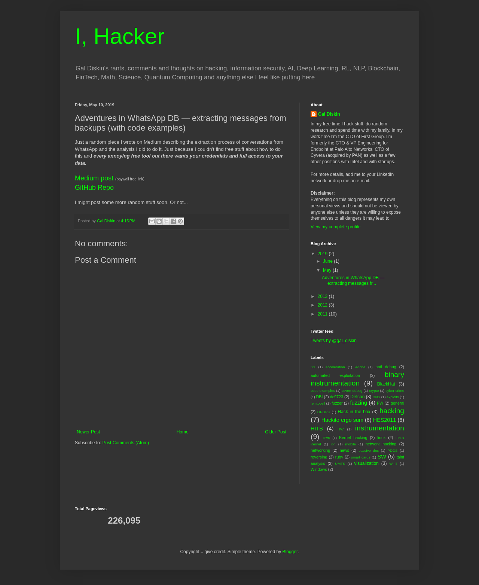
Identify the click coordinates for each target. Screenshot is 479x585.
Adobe (360, 367)
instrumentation (379, 428)
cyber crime (394, 391)
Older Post (275, 432)
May (328, 270)
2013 (323, 296)
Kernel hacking (353, 437)
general (397, 403)
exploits (393, 397)
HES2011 (384, 420)
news (344, 450)
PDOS (392, 450)
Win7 (393, 463)
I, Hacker (120, 36)
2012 (323, 305)
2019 (323, 253)
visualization (366, 463)
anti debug (385, 367)
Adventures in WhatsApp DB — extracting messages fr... (353, 280)
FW (380, 403)
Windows (319, 469)
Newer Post (88, 432)
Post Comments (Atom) (125, 442)
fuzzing (358, 403)
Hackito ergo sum (342, 420)
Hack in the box (354, 411)
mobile (350, 444)
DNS (376, 397)
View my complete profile (335, 226)
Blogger (290, 551)
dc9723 (336, 396)
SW (382, 457)
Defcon (357, 396)
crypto (374, 391)
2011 (323, 314)
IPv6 (326, 438)
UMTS (340, 463)
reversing (319, 457)
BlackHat (386, 384)
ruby (339, 457)
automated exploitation (335, 375)
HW (341, 429)
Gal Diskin (329, 114)
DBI (319, 396)
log (333, 444)
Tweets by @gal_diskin (334, 340)
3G (313, 367)
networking (320, 450)
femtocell (318, 403)
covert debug (352, 391)
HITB (317, 429)
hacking (391, 411)
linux (381, 437)
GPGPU (323, 412)
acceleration (335, 367)
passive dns (369, 450)
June (328, 261)
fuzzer (337, 403)
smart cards (360, 457)
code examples (323, 391)
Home (183, 432)
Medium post (94, 178)
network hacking (381, 444)
